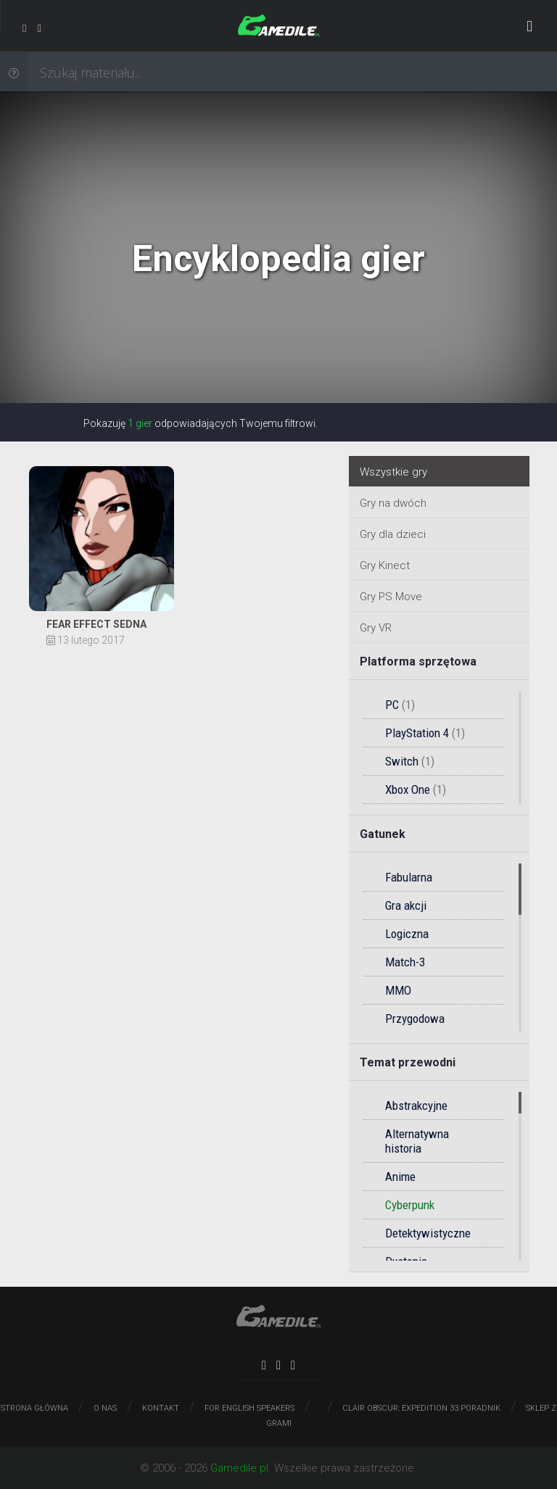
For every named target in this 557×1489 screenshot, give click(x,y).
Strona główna (34, 1408)
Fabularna (408, 877)
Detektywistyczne (428, 1233)
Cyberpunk (409, 1205)
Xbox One (415, 789)
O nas (105, 1408)
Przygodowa (415, 1018)
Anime (400, 1176)
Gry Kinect (385, 565)
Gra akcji (405, 905)
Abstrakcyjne (416, 1105)
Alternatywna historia (417, 1141)
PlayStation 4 (425, 733)
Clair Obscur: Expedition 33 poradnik (421, 1408)
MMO (398, 990)
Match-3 (405, 962)
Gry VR (376, 627)
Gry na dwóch (393, 503)
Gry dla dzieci (393, 534)
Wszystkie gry (393, 471)
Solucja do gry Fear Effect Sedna (102, 551)
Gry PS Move (391, 596)
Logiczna (407, 933)
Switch (409, 761)
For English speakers (249, 1408)
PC (400, 704)
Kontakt (160, 1408)
